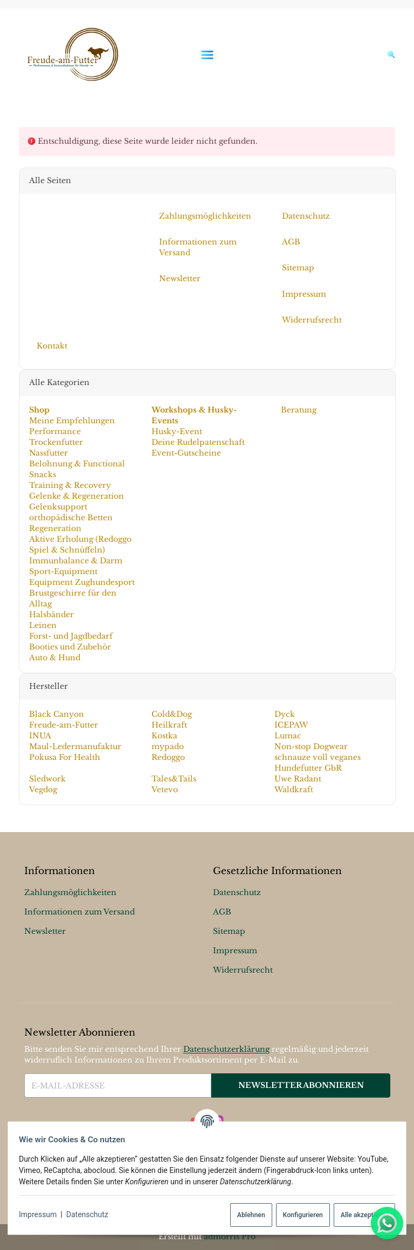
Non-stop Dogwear (311, 746)
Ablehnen (247, 1215)
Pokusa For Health (64, 757)
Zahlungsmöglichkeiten (70, 892)
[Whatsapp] (387, 1223)
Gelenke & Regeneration (76, 496)
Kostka (164, 736)
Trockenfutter (55, 442)
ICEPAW (291, 725)
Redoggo (168, 757)
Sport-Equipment (63, 571)
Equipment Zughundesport (81, 582)
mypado (167, 746)
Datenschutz (92, 1214)
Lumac (287, 736)
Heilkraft (169, 725)
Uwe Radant (297, 779)
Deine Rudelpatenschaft (198, 442)
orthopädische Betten (70, 517)
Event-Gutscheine (186, 453)
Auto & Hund (54, 657)
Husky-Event (176, 431)
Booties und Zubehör (70, 647)
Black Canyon (56, 714)
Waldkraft (293, 789)
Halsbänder (51, 614)
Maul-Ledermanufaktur (75, 746)
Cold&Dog (171, 714)
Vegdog (43, 789)
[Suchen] (389, 54)
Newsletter (45, 931)
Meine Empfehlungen (71, 420)
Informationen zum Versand (79, 912)
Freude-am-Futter (63, 725)
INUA (40, 736)
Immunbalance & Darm (75, 560)
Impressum (42, 1214)
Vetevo (164, 789)
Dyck (284, 714)
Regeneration (55, 528)
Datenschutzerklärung (226, 1049)
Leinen (42, 625)
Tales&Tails (173, 779)
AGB (222, 912)
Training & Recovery (70, 485)
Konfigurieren (298, 1215)
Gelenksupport (58, 507)
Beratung (297, 410)
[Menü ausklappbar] (207, 54)
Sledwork (47, 779)
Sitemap (229, 931)
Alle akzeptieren (360, 1215)
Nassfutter (48, 453)
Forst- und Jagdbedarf (70, 636)
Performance (54, 431)
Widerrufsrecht (243, 970)
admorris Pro (230, 1236)
